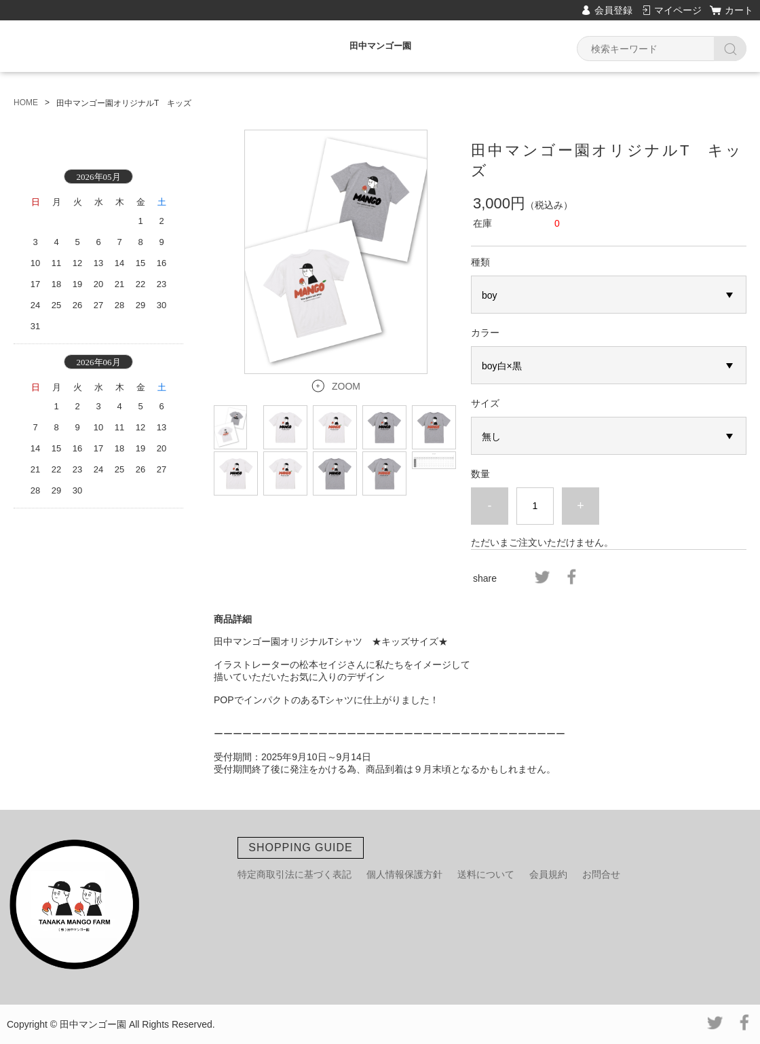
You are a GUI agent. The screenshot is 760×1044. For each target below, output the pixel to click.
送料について (485, 874)
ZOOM (346, 386)
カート (739, 10)
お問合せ (601, 874)
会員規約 (548, 874)
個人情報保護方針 (404, 874)
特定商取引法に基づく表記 (295, 874)
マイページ (678, 10)
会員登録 (613, 10)
